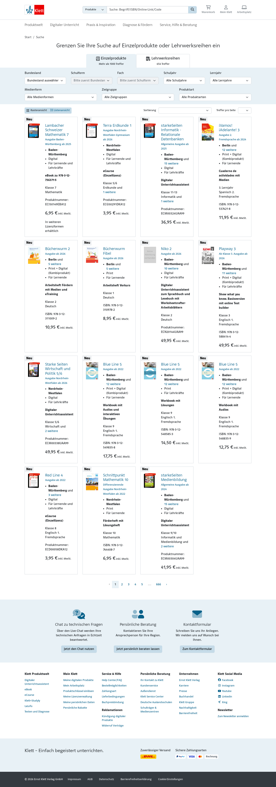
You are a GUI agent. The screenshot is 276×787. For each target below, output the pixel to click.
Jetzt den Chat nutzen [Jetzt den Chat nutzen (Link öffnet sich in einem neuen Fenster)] (79, 649)
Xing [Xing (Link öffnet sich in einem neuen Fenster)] (222, 702)
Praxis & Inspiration (100, 25)
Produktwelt (34, 25)
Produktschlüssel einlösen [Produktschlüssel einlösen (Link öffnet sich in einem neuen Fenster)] (78, 691)
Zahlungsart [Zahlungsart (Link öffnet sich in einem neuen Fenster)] (109, 691)
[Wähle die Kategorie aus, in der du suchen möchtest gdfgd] (95, 9)
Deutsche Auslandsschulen (156, 702)
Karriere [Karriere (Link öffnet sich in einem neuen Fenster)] (184, 685)
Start (28, 37)
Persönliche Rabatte (75, 707)
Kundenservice (149, 685)
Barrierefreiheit (188, 713)
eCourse (29, 695)
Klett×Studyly (32, 700)
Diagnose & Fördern (137, 25)
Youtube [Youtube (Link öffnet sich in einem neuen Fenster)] (224, 691)
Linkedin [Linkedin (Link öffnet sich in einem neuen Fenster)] (225, 696)
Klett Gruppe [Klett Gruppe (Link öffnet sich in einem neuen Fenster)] (186, 702)
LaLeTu (28, 706)
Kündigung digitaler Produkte (114, 718)
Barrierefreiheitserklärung (136, 779)
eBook (28, 689)
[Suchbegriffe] (147, 9)
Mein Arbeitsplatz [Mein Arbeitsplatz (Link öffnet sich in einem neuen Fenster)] (73, 685)
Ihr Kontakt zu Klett (151, 680)
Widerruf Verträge (113, 725)
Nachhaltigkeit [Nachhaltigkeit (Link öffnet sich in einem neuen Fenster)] (188, 707)
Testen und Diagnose (37, 711)
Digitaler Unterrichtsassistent (37, 682)
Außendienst (148, 691)
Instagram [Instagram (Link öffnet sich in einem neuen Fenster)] (226, 685)
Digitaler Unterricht (64, 25)
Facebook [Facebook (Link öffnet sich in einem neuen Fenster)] (225, 680)
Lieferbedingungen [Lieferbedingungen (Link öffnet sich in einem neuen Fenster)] (113, 696)
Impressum (74, 779)
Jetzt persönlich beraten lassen (138, 649)
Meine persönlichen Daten (79, 702)
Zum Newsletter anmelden (233, 716)
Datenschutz (106, 779)
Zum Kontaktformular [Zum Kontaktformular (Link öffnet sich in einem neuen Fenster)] (197, 649)
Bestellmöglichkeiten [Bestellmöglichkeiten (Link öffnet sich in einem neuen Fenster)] (114, 685)
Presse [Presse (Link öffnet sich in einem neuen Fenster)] (183, 691)
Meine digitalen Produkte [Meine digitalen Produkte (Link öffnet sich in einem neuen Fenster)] (78, 680)
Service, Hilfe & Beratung (178, 25)
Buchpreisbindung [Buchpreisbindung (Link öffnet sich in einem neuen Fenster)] (113, 702)
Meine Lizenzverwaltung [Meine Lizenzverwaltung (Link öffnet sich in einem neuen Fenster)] (77, 696)
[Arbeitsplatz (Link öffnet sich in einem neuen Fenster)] (244, 10)
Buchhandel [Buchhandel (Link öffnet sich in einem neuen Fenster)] (186, 696)
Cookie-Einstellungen (170, 779)
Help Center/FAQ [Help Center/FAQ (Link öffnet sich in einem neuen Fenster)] (112, 680)
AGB (89, 779)
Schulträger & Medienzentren (149, 709)
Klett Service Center (152, 696)
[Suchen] (192, 9)
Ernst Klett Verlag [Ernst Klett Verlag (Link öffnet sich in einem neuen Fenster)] (189, 680)
